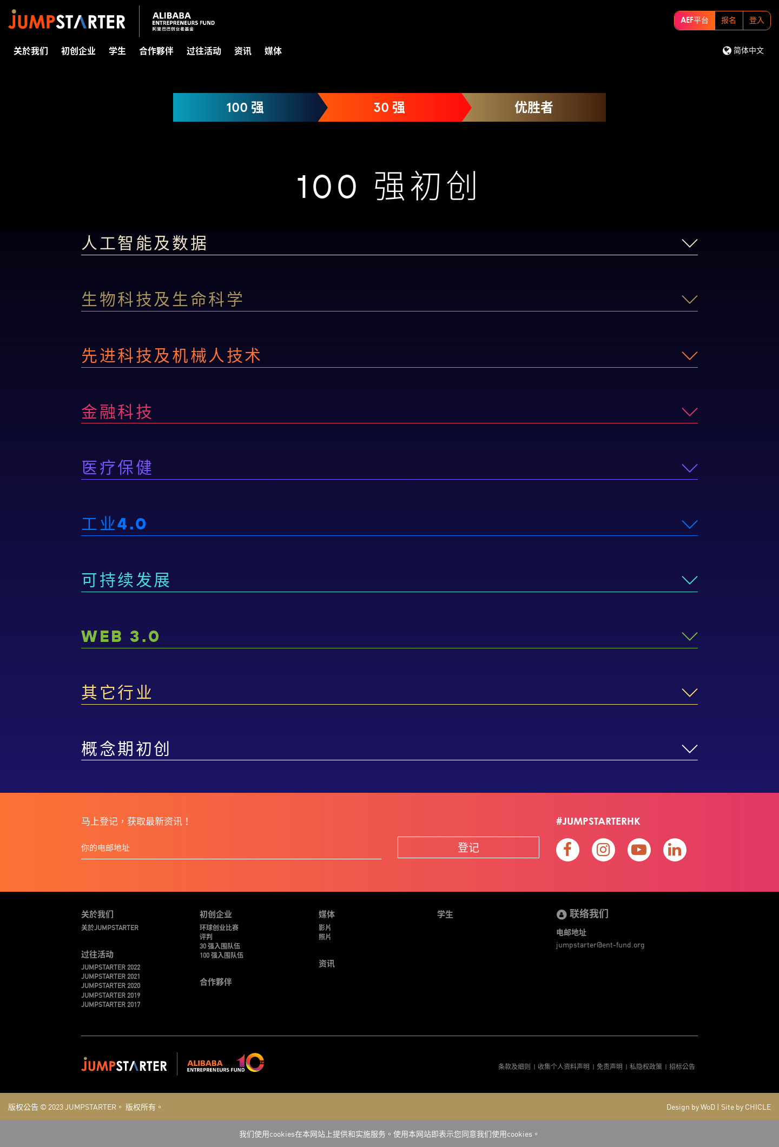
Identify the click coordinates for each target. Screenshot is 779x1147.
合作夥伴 (156, 51)
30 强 (389, 107)
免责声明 (610, 1066)
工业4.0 (114, 523)
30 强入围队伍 (220, 945)
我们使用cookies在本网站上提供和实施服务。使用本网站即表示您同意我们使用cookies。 (389, 1133)
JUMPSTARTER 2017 (110, 1004)
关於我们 (31, 51)
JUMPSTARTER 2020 (110, 985)
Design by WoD (690, 1106)
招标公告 (682, 1066)
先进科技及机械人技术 (172, 355)
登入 (756, 20)
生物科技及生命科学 (163, 299)
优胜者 (533, 107)
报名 (728, 20)
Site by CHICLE (746, 1106)
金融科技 (117, 411)
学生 (117, 51)
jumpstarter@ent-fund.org (600, 944)
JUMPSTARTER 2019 (110, 994)
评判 (206, 936)
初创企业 (78, 51)
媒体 (273, 51)
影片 (325, 927)
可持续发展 (126, 579)
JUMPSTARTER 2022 (110, 966)
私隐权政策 (646, 1066)
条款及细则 (514, 1066)
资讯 (243, 51)
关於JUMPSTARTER (109, 927)
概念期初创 (126, 748)
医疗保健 (117, 467)
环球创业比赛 (219, 927)
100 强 (245, 107)
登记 (468, 847)
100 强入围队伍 (221, 954)
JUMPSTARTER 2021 (110, 975)
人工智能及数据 (144, 243)
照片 (325, 936)
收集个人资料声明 (564, 1066)
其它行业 (117, 692)
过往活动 (204, 51)
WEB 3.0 (121, 636)
